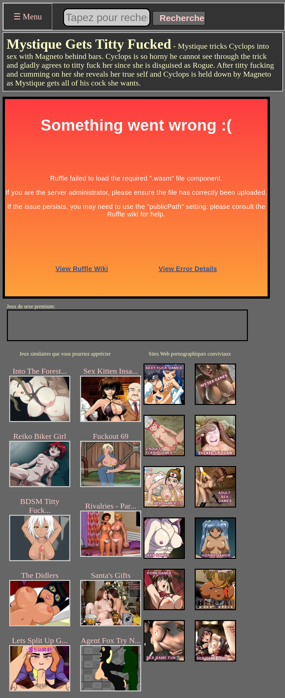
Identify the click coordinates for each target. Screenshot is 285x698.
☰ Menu (27, 16)
